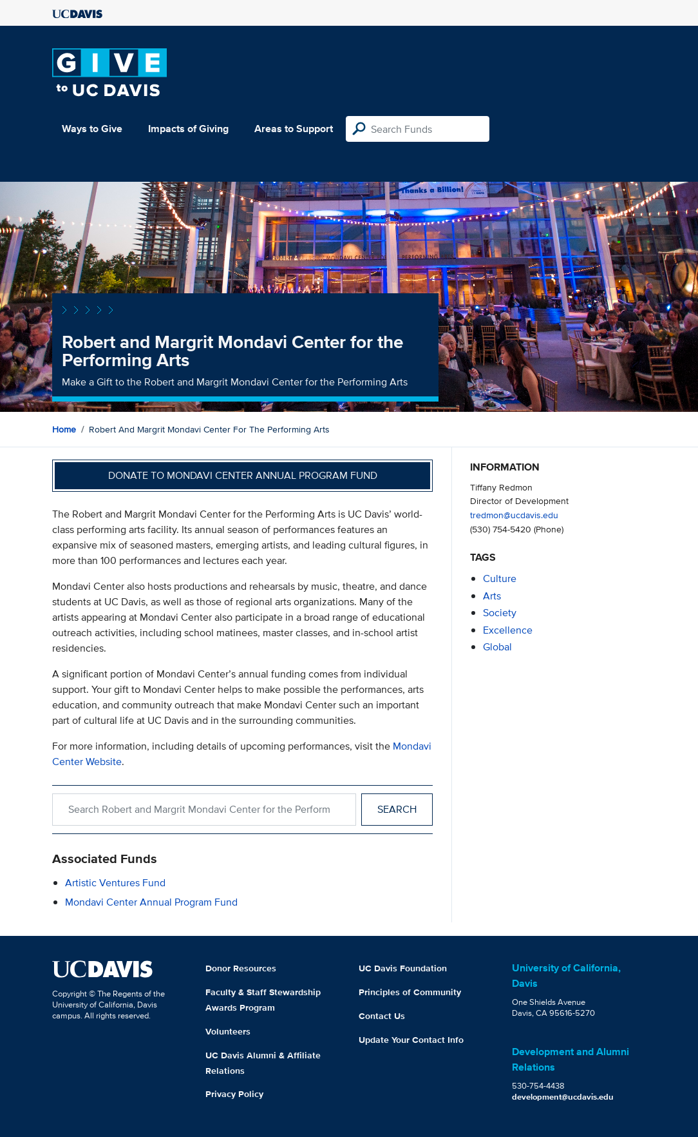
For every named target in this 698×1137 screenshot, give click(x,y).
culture (499, 578)
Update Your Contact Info (411, 1039)
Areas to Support (293, 128)
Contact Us (382, 1015)
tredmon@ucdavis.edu (514, 514)
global (497, 646)
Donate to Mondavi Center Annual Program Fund (242, 475)
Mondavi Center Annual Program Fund (151, 902)
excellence (508, 630)
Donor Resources (240, 968)
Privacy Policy (234, 1093)
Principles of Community (410, 992)
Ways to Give (92, 128)
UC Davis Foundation (403, 968)
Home (64, 429)
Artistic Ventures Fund (115, 882)
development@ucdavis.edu (563, 1097)
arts (492, 595)
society (499, 612)
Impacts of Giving (188, 128)
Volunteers (227, 1031)
